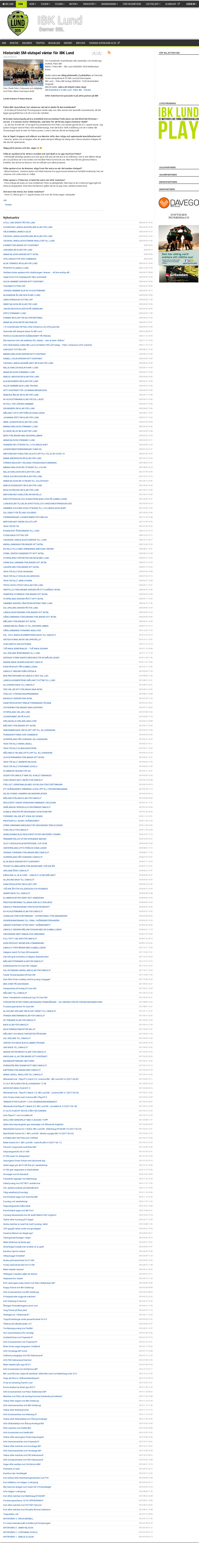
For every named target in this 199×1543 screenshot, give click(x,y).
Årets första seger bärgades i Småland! (21, 1346)
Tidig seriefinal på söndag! (15, 1192)
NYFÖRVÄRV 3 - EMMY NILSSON (18, 1527)
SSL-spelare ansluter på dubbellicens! (21, 1188)
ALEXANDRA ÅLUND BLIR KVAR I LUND (21, 295)
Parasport (89, 4)
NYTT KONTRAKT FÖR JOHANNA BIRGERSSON (25, 390)
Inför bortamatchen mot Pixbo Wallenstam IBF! (25, 1392)
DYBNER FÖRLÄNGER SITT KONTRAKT (21, 245)
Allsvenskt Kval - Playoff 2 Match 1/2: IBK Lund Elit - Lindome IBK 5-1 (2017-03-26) (41, 1092)
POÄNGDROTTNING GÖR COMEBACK (20, 734)
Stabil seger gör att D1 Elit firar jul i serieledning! (25, 1165)
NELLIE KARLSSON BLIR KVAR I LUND (20, 367)
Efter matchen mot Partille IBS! (17, 1428)
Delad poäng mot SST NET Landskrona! (21, 1183)
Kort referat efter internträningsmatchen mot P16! (26, 1478)
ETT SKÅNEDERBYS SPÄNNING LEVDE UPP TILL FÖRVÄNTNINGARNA (35, 789)
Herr (32, 4)
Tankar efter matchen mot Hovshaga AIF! (22, 1446)
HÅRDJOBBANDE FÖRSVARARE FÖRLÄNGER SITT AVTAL (30, 617)
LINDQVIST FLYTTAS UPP (14, 349)
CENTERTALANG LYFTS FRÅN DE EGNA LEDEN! (25, 848)
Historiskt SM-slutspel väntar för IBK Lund (38, 53)
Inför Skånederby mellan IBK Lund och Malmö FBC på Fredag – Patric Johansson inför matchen (47, 345)
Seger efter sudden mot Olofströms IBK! (22, 1464)
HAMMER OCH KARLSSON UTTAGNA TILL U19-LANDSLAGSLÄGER (34, 508)
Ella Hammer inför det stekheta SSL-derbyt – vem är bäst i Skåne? (33, 340)
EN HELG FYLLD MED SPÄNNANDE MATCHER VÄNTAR (28, 549)
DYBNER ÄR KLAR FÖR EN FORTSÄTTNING (22, 318)
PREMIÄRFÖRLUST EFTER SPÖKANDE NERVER (24, 839)
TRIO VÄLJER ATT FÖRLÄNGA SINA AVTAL (23, 689)
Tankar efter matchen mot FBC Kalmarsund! (23, 1455)
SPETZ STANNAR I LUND (14, 313)
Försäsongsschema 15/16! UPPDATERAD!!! (23, 1500)
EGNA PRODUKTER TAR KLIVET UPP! (20, 884)
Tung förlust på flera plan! (15, 1310)
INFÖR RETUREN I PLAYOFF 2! (16, 1088)
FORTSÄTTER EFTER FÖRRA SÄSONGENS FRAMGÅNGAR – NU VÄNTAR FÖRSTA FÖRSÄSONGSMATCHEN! (52, 1002)
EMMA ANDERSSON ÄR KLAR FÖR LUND (22, 458)
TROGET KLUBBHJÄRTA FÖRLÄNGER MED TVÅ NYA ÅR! (29, 866)
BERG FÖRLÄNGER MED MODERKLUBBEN (22, 435)
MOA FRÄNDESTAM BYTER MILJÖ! (19, 1029)
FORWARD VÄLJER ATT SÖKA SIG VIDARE (23, 816)
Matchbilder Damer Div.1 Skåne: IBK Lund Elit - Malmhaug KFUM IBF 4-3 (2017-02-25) (42, 1129)
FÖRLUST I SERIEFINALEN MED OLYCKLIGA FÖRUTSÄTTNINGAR (33, 784)
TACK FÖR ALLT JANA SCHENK (17, 580)
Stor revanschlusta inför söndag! (18, 1333)
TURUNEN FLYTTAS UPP (14, 286)
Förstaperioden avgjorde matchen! (19, 1296)
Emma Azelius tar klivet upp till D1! (19, 1387)
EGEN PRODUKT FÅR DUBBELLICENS (20, 666)
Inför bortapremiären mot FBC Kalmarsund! (23, 1460)
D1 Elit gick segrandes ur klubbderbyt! (21, 1169)
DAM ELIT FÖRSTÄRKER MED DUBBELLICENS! (24, 947)
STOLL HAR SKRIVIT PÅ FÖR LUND (19, 222)
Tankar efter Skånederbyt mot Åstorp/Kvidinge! (25, 1419)
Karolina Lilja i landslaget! (15, 1473)
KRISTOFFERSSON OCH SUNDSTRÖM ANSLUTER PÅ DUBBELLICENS (35, 499)
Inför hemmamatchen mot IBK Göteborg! (22, 1405)
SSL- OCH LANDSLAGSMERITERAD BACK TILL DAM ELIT (29, 635)
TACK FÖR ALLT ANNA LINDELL (17, 744)
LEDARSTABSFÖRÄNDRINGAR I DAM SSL (22, 449)
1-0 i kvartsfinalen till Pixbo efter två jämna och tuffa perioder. (31, 327)
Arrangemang (109, 4)
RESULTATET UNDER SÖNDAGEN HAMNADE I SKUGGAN (29, 802)
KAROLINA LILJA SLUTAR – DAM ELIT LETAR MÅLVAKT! (29, 875)
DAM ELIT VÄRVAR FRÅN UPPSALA (19, 671)
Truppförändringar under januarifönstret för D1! (25, 1319)
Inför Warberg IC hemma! (14, 1301)
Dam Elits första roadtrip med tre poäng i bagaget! (26, 979)
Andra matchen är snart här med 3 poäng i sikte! (25, 1224)
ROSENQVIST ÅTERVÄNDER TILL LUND (21, 531)
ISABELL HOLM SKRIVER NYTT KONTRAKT (22, 358)
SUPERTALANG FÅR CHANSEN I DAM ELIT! (23, 857)
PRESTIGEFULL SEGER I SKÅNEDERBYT (21, 821)
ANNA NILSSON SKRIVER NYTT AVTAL (21, 254)
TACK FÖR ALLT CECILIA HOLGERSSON (21, 576)
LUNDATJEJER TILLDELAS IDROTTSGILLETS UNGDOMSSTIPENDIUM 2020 (37, 503)
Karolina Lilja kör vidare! (14, 1251)
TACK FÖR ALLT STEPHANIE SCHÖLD (20, 766)
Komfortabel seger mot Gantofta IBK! (20, 1197)
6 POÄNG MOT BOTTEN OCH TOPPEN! (20, 1138)
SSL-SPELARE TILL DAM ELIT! (17, 1038)
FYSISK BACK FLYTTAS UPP (15, 535)
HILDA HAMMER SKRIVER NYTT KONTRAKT (23, 281)
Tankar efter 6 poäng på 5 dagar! (18, 1219)
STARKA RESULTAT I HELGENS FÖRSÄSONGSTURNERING (30, 463)
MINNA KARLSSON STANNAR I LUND (20, 426)
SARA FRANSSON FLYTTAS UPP (18, 299)
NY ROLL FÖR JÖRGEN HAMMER (18, 404)
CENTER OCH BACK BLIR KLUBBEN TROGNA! (24, 1043)
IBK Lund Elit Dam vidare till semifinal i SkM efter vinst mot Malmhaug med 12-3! (40, 1373)
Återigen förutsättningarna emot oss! (20, 1305)
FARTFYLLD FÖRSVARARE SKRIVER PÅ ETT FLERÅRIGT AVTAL (32, 589)
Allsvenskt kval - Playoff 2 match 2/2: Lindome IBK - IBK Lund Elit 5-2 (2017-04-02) (41, 1079)
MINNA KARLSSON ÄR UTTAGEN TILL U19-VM (24, 467)
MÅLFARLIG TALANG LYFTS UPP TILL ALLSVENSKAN (27, 753)
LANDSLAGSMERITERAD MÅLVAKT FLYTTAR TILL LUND (29, 680)
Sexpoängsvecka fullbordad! (16, 1206)
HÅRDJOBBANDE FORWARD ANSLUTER (22, 630)
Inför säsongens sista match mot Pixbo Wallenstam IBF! (29, 1283)
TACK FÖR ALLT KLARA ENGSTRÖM (19, 748)
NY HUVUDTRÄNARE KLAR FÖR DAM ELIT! (23, 911)
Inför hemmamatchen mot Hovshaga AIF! (22, 1450)
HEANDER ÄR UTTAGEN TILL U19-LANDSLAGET (25, 444)
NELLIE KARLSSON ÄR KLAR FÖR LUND (21, 472)
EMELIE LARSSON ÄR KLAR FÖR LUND (21, 376)
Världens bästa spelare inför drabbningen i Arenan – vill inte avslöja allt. (36, 272)
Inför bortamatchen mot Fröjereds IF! (20, 1342)
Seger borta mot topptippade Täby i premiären (25, 277)
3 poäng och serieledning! (15, 1201)
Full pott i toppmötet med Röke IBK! (19, 1147)
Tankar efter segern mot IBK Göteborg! (21, 1401)
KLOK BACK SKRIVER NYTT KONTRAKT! (21, 861)
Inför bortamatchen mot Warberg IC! (20, 1414)
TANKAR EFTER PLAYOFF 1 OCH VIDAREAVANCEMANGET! (30, 1102)
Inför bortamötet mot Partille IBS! (18, 1432)
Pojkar (59, 4)
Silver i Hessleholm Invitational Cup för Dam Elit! (25, 997)
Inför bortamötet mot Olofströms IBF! (20, 1369)
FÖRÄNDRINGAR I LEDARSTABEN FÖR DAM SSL (25, 517)
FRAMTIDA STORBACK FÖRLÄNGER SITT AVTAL (25, 594)
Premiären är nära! (11, 1469)
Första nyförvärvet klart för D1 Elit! (19, 1265)
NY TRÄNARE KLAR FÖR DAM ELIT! (19, 1020)
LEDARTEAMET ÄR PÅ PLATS (16, 716)
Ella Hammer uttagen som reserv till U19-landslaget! (27, 1487)
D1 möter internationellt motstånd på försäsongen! (27, 1523)
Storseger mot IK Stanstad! (15, 1174)
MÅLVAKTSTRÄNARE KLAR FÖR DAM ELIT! (23, 961)
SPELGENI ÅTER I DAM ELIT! (16, 870)
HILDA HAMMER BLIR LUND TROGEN (20, 386)
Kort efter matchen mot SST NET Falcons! (22, 1505)
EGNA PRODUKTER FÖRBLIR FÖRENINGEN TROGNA (27, 703)
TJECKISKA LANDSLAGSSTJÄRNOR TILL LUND (25, 540)
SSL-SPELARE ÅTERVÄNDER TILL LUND (21, 653)
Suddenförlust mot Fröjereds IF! (18, 1337)
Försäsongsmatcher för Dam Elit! (18, 1006)
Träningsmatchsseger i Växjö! (17, 1237)
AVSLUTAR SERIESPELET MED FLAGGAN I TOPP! (25, 1120)
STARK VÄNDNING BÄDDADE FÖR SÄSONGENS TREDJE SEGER (33, 825)
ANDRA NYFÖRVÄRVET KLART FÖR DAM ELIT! (24, 1052)
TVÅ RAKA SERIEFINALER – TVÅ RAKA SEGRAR (25, 648)
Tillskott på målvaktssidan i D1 (17, 1324)
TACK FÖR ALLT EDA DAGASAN (18, 571)
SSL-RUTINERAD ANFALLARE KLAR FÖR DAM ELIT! (27, 970)
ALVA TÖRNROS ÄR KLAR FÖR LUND (20, 263)
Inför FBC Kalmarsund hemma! (17, 1360)
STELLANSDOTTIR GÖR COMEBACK (19, 259)
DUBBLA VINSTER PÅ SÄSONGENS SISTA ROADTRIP (27, 812)
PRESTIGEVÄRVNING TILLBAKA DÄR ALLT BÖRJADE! (27, 902)
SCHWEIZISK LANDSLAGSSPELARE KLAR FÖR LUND (28, 227)
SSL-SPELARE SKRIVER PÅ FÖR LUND (20, 608)
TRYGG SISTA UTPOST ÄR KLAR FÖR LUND (23, 585)
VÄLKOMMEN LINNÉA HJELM (17, 231)
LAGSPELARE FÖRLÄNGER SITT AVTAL (21, 567)
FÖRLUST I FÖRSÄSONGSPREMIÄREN (20, 694)
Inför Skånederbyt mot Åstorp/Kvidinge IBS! (23, 1423)
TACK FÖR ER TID (11, 526)
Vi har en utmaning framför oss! (18, 1382)
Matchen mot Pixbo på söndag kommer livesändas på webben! (32, 1396)
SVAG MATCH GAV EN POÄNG (17, 644)
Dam (21, 4)
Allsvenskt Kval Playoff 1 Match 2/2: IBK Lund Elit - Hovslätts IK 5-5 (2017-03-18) (40, 1106)
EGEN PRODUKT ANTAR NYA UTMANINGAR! (23, 943)
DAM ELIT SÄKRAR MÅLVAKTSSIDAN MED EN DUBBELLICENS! (32, 929)
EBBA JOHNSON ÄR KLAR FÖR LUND (20, 422)
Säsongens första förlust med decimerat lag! (24, 1160)
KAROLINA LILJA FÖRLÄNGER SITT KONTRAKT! (25, 1056)
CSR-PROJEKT (153, 4)
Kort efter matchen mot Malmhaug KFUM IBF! (24, 1496)
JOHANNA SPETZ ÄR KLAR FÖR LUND (21, 417)
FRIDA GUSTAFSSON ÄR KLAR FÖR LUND (22, 476)
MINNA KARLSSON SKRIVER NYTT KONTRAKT (24, 354)
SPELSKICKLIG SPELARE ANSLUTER (20, 721)
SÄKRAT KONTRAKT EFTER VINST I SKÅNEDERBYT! (27, 925)
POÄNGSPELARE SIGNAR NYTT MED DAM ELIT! (25, 1065)
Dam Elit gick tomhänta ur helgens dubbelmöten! (26, 957)
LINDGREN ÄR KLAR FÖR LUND (17, 250)
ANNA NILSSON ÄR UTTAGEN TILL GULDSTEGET (26, 481)
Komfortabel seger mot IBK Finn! (18, 1210)
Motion (73, 4)
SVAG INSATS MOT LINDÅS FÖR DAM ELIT (23, 780)
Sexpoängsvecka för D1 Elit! (16, 1151)
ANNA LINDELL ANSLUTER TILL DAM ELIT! (23, 1074)
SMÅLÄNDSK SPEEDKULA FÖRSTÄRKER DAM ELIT (27, 807)
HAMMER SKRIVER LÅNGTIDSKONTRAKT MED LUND (28, 603)
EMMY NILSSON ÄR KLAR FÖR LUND (20, 304)
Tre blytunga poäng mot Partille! (18, 1328)
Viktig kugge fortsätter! (14, 1256)
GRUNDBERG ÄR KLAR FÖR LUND (19, 408)
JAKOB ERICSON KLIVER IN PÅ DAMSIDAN (23, 308)
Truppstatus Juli (10, 1514)
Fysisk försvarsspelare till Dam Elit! (19, 975)
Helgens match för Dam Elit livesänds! (21, 952)
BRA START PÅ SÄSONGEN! (16, 984)
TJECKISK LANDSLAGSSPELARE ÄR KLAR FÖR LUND (28, 236)
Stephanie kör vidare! (13, 1278)
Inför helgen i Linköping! (14, 1491)
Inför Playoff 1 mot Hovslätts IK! (18, 1115)
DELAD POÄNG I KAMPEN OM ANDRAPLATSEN (25, 793)
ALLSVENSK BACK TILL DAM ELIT (19, 685)
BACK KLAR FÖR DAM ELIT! (16, 1024)
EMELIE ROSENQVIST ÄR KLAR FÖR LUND (22, 485)
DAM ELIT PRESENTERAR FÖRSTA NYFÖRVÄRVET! (26, 907)
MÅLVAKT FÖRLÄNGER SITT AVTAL (19, 621)
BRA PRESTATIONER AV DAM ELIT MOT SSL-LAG (25, 676)
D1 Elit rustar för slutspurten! (16, 1156)
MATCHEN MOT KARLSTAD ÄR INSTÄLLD (22, 494)
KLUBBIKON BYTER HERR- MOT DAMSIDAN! (23, 898)
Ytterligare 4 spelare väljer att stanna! (20, 1274)
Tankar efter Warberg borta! (16, 1410)
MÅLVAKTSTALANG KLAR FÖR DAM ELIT (22, 798)
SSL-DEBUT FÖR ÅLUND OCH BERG (19, 512)
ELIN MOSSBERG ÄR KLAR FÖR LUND (20, 381)
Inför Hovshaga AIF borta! (15, 1351)
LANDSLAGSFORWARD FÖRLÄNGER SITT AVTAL (26, 612)
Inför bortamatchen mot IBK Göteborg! (21, 1292)
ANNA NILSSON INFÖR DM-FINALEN (20, 322)
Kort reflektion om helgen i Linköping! (20, 1482)
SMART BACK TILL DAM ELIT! (16, 893)
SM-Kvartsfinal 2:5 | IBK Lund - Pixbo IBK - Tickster (68, 90)
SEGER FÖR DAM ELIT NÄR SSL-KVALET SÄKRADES (27, 775)
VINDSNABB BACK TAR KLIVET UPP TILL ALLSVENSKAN (29, 730)
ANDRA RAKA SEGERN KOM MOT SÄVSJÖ (23, 662)
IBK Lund (7, 4)
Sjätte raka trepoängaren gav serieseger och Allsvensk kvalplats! (33, 1124)
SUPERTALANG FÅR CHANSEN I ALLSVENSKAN (25, 739)
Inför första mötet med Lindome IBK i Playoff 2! (25, 1097)
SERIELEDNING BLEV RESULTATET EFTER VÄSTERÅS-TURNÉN (31, 834)
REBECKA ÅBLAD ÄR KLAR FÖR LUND (21, 395)
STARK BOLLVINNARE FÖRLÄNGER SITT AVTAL (25, 562)
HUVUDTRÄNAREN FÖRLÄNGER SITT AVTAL (24, 757)
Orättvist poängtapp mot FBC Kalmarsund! (23, 1355)
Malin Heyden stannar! (13, 1269)
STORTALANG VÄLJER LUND (16, 712)
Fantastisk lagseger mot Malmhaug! (20, 1179)
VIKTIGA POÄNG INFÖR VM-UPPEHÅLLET (22, 639)
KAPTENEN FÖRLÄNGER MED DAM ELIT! (22, 1070)
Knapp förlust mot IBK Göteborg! (18, 1287)
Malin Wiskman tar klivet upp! (16, 1242)
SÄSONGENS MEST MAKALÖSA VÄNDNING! (24, 934)
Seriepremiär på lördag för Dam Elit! (19, 988)
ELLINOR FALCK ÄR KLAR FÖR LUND (20, 431)
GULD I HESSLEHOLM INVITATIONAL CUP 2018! (25, 843)
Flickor (45, 4)
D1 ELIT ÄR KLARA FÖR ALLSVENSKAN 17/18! (24, 1083)
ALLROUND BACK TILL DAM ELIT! (18, 879)
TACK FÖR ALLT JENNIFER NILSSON (19, 762)
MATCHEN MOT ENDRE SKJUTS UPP (20, 521)
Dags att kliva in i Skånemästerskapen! (21, 1378)
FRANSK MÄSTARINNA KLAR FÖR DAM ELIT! (24, 1015)
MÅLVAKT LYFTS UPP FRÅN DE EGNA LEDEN (24, 413)
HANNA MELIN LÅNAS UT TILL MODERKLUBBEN (25, 626)
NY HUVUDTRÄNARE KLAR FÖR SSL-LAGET (23, 399)
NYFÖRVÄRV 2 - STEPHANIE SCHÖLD (20, 1532)
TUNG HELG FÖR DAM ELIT (15, 830)
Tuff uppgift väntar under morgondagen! (22, 1228)
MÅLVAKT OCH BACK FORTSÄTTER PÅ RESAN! (24, 1034)
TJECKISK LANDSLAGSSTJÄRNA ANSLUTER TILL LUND (29, 241)
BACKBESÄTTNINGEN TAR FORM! (18, 1061)
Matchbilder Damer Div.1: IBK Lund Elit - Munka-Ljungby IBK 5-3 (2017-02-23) (38, 1133)
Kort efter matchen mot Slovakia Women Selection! (27, 1509)
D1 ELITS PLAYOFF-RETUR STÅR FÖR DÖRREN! (24, 1111)
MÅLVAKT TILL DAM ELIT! (15, 993)
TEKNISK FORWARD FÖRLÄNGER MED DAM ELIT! (26, 852)
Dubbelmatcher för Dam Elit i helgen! (20, 966)
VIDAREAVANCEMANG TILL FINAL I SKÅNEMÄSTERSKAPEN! (31, 920)
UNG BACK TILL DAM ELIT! (15, 1047)
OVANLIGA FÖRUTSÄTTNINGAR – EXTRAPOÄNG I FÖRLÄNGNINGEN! (35, 916)
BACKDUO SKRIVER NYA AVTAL (18, 698)
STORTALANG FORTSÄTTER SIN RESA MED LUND (26, 558)
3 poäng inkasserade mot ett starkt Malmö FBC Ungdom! (29, 1215)
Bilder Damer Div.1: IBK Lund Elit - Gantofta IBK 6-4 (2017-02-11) (32, 1142)
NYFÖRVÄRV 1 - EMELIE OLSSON (18, 1537)
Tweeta (8, 204)
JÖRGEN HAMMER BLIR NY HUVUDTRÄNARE (24, 290)
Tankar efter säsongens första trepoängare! (23, 1437)
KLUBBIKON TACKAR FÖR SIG (17, 771)
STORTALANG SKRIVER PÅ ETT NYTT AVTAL (23, 599)
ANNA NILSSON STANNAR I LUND (19, 372)
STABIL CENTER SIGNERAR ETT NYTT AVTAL (23, 553)
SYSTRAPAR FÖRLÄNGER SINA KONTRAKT (23, 707)
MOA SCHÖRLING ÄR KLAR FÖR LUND (21, 490)
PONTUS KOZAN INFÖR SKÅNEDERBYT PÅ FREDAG (27, 336)
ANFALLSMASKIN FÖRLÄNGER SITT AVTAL (23, 544)
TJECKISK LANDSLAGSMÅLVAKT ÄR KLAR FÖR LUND (28, 363)
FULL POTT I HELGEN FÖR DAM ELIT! (20, 938)
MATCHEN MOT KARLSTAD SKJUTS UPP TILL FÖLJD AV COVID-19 (33, 454)
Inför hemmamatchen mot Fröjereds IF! (21, 1441)
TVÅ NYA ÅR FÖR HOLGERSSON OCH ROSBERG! (25, 889)
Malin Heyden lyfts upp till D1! (17, 1364)
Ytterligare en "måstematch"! (16, 1315)
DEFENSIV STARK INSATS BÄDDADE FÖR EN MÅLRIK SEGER (31, 657)
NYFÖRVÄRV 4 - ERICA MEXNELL (18, 1518)
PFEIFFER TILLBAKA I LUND (16, 268)
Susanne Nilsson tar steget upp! (18, 1233)
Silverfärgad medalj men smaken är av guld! (23, 1247)
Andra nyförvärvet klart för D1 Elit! (18, 1260)
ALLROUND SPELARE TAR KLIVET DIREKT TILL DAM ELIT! (29, 1011)
